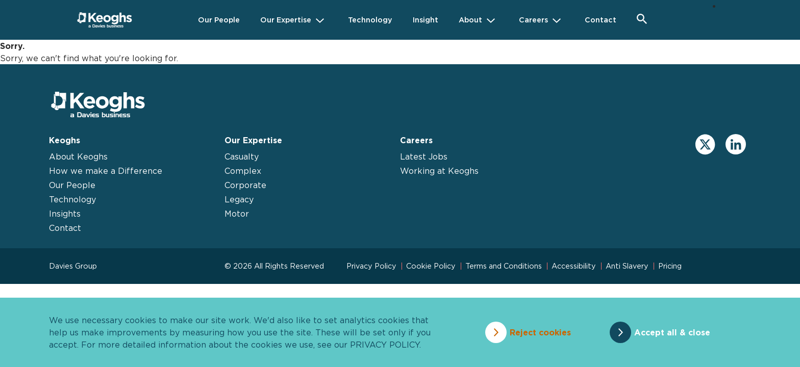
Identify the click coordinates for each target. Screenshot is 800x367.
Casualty (241, 156)
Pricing (670, 266)
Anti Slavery (627, 266)
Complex (242, 170)
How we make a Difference (105, 170)
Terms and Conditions (503, 266)
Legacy (239, 199)
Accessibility (574, 266)
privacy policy (384, 344)
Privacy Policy (371, 266)
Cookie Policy (431, 266)
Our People (72, 185)
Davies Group (73, 266)
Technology (72, 199)
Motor (236, 213)
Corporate (245, 185)
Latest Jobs (423, 156)
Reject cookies (540, 332)
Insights (65, 213)
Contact (65, 227)
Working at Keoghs (439, 170)
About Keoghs (78, 156)
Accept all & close (672, 332)
